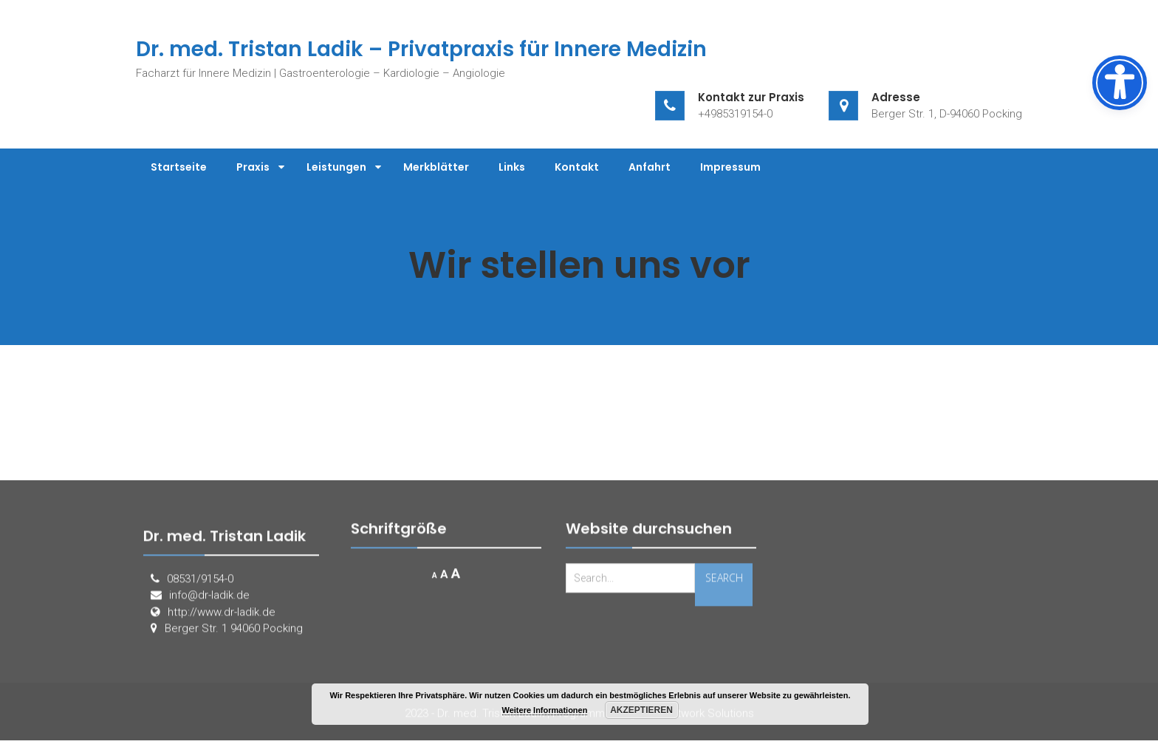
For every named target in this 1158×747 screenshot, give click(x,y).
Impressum (730, 167)
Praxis (253, 167)
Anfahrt (649, 167)
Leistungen (336, 167)
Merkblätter (436, 167)
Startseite (179, 167)
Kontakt (577, 167)
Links (512, 167)
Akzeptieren (641, 710)
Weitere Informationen (545, 710)
